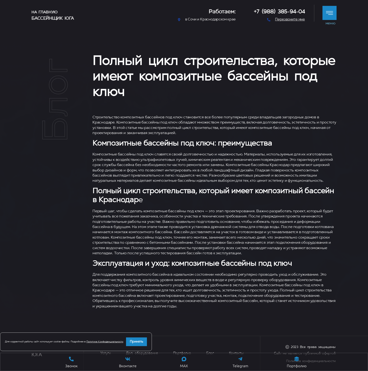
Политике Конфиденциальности (104, 341)
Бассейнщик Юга (52, 18)
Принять (136, 342)
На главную (44, 12)
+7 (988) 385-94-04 (279, 12)
